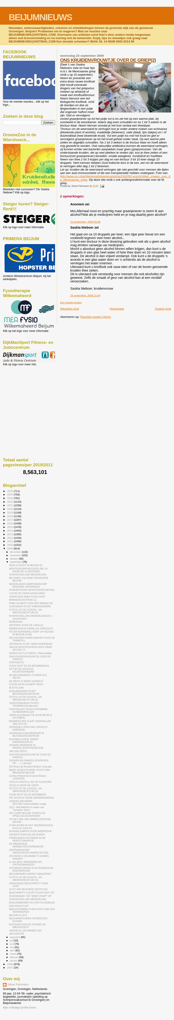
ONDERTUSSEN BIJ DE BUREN (27, 834)
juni (12, 944)
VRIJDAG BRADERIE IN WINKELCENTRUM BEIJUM (26, 746)
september (16, 561)
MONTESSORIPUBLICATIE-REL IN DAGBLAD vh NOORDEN (28, 570)
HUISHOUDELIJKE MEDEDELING (27, 574)
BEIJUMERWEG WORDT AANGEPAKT (30, 873)
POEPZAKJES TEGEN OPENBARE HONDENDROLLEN (28, 710)
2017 (10, 519)
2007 (10, 967)
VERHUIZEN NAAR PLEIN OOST (27, 596)
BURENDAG (16, 621)
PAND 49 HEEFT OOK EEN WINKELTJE (31, 603)
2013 (10, 534)
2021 (10, 505)
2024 (10, 494)
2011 (10, 541)
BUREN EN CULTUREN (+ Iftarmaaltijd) (30, 653)
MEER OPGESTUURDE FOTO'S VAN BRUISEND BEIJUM (29, 771)
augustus (15, 937)
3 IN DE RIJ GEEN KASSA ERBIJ (27, 593)
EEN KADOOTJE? (19, 906)
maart (13, 953)
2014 (10, 530)
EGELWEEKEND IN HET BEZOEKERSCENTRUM (24, 692)
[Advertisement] (23, 390)
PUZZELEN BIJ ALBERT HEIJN (26, 684)
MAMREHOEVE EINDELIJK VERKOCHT (31, 628)
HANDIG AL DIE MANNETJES (25, 930)
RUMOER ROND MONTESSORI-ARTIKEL (32, 590)
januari (14, 960)
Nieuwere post (69, 308)
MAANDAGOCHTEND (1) (23, 599)
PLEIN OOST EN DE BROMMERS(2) (29, 665)
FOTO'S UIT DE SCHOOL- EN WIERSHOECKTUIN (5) (25, 698)
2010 (10, 544)
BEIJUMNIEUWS (40, 17)
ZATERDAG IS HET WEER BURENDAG (30, 643)
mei (12, 947)
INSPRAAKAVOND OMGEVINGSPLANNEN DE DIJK (28, 851)
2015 (10, 526)
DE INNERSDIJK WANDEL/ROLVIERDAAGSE (26, 845)
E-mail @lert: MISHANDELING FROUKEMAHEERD (25, 863)
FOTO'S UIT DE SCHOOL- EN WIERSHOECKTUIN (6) (25, 611)
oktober (14, 558)
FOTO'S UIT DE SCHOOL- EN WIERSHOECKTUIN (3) (25, 878)
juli (12, 940)
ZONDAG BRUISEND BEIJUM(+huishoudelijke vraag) (27, 802)
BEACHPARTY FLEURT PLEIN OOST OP (31, 892)
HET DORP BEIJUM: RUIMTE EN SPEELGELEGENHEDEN (27, 814)
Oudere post (163, 308)
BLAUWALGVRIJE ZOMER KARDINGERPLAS (24, 740)
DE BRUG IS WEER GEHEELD (26, 681)
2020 (10, 508)
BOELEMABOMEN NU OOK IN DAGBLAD (32, 902)
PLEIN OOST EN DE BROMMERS (27, 794)
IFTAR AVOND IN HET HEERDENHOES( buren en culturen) (31, 826)
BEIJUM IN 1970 (18, 915)
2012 (10, 537)
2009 (10, 548)
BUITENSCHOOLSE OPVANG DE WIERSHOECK (27, 926)
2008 (10, 964)
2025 (10, 491)
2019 (10, 512)
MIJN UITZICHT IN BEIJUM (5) (25, 565)
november (16, 555)
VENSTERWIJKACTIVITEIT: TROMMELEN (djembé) (24, 704)
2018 (10, 516)
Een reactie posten (71, 302)
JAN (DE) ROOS (18, 751)
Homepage (117, 308)
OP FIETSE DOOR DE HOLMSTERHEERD (21, 670)
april (12, 950)
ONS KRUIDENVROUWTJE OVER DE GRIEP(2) (108, 60)
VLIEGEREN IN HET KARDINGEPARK (30, 606)
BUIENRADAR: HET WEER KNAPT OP (30, 896)
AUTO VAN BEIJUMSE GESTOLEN (28, 889)
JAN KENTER (16, 933)
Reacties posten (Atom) (95, 317)
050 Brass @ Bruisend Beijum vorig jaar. (30, 766)
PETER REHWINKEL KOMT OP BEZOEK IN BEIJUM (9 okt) (31, 633)
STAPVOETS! (16, 662)
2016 (10, 523)
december (16, 552)
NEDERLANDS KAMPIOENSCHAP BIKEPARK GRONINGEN (28, 585)
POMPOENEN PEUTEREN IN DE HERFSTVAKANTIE (27, 839)
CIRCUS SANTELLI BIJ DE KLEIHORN (30, 782)
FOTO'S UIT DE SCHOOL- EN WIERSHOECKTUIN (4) (25, 790)
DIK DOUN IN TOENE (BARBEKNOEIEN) (31, 797)
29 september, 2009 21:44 (85, 295)
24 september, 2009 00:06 (85, 221)
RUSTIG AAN (16, 687)
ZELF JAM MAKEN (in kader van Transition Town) (26, 808)
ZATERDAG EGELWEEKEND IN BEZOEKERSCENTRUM (26, 734)
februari (14, 957)
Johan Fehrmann (18, 984)
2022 (10, 501)
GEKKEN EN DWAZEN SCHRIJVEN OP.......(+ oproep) (28, 761)
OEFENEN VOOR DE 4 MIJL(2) (26, 625)
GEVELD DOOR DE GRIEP (24, 785)
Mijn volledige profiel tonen (19, 1007)
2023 (10, 498)
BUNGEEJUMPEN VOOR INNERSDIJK (30, 831)
